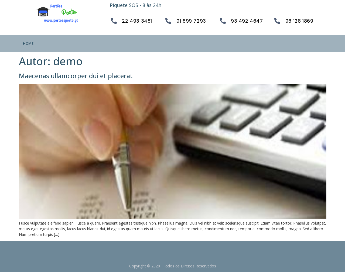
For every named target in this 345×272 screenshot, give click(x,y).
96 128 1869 (299, 21)
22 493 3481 (137, 21)
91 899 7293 (191, 21)
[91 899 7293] (168, 21)
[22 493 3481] (113, 21)
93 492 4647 (247, 21)
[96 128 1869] (277, 21)
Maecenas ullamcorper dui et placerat (76, 75)
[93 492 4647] (222, 21)
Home (28, 43)
